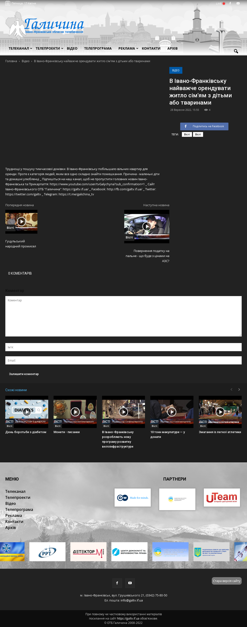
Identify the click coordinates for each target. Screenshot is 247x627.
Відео (175, 70)
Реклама (128, 48)
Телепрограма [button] (98, 48)
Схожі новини (16, 390)
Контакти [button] (151, 48)
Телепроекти (49, 48)
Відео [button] (72, 48)
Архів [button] (172, 48)
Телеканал (20, 48)
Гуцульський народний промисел (20, 243)
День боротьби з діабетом (25, 432)
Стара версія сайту (226, 581)
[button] (236, 51)
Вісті (187, 134)
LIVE (220, 3)
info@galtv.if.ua (132, 600)
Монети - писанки (67, 432)
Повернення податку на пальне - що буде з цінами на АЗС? (147, 256)
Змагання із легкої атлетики (220, 432)
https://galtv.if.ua (128, 618)
